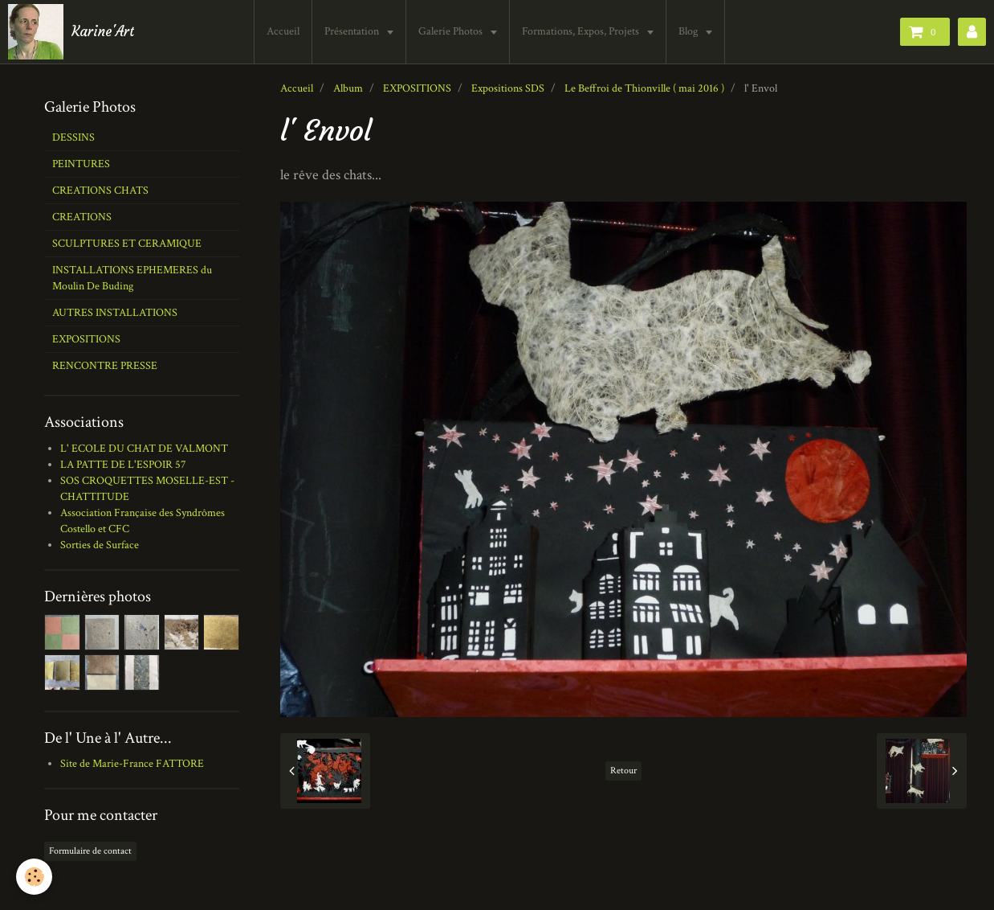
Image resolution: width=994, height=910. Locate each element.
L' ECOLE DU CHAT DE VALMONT (144, 448)
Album (348, 88)
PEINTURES (81, 164)
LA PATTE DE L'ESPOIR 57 (123, 464)
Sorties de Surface (99, 545)
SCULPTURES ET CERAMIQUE (127, 243)
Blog (689, 31)
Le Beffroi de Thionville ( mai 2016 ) (644, 88)
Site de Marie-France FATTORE (132, 763)
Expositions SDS (507, 88)
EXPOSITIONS (417, 88)
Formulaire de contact (90, 851)
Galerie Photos (451, 31)
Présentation (352, 31)
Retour (623, 770)
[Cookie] (34, 877)
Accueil (283, 31)
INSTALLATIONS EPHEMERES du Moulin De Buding (132, 278)
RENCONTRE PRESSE (104, 366)
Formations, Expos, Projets (582, 31)
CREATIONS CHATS (100, 190)
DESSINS (73, 137)
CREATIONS (82, 217)
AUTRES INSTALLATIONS (114, 312)
